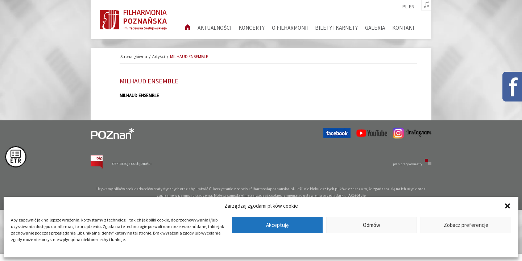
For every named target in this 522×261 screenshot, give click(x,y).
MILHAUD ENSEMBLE (189, 56)
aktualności (214, 27)
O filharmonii (290, 27)
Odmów (371, 224)
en (411, 7)
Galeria (375, 27)
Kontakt (403, 27)
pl (404, 7)
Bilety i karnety (336, 27)
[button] (507, 206)
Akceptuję (277, 224)
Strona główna (133, 56)
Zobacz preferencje (466, 224)
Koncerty (252, 27)
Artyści (158, 56)
